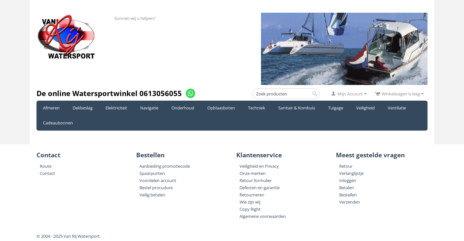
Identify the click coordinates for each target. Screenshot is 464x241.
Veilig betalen (152, 195)
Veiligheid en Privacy (259, 166)
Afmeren (51, 108)
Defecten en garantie (259, 188)
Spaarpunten (152, 173)
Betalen (346, 188)
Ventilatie (397, 108)
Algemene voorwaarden (262, 216)
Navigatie (149, 108)
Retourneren (251, 195)
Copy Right (250, 209)
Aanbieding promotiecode (164, 166)
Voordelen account (157, 180)
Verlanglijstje (351, 173)
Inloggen (347, 180)
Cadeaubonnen (58, 123)
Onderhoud (182, 108)
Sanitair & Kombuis (296, 108)
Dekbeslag (83, 108)
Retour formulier (255, 180)
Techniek (256, 108)
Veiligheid (365, 108)
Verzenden (349, 202)
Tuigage (335, 108)
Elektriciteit (116, 108)
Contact (47, 173)
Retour (346, 166)
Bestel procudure (156, 188)
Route (45, 166)
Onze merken (252, 173)
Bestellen (348, 195)
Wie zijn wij (249, 202)
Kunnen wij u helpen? (135, 18)
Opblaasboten (221, 108)
